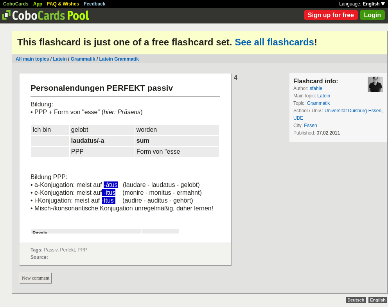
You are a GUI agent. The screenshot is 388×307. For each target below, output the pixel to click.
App (37, 4)
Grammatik (83, 59)
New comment (35, 278)
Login (372, 15)
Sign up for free (331, 15)
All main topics (32, 59)
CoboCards (16, 4)
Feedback (94, 4)
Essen (310, 125)
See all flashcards (274, 42)
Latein (59, 59)
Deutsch (355, 300)
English (374, 4)
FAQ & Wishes (63, 4)
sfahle (316, 88)
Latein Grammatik (118, 59)
